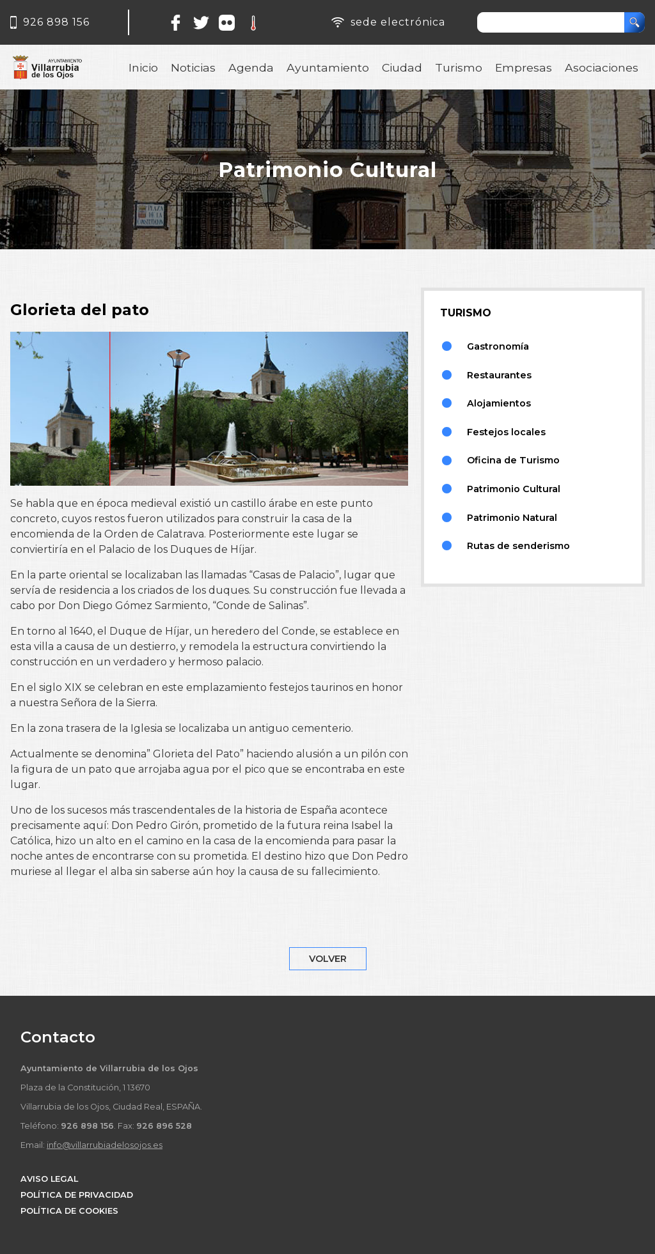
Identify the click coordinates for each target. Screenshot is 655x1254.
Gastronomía (498, 346)
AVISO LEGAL (49, 1179)
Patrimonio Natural (512, 517)
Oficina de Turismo (513, 460)
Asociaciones (601, 67)
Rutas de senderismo (518, 546)
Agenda (251, 67)
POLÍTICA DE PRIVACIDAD (76, 1195)
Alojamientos (499, 403)
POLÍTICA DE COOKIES (69, 1211)
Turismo (458, 67)
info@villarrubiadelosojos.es (104, 1145)
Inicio (143, 67)
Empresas (523, 67)
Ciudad (402, 67)
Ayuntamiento (328, 67)
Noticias (193, 67)
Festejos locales (506, 432)
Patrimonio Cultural (513, 489)
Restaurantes (499, 375)
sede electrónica (398, 22)
